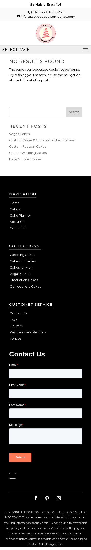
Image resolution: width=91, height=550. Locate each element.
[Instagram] (59, 498)
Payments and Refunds (28, 332)
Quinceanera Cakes (25, 286)
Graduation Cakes (24, 280)
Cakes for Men (21, 267)
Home (15, 203)
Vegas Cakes (19, 134)
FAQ (13, 320)
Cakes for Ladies (23, 261)
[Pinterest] (47, 498)
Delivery (16, 326)
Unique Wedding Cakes (28, 153)
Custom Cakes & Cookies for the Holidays (41, 140)
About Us (17, 222)
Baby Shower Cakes (25, 159)
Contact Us (18, 228)
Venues (15, 338)
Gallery (15, 209)
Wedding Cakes (22, 255)
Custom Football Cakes (27, 146)
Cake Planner (20, 215)
